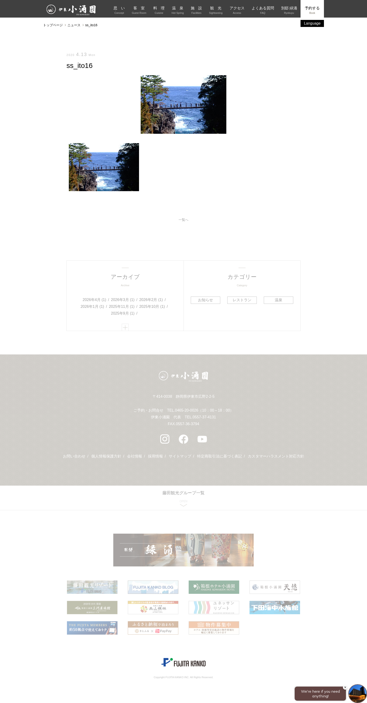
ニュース (74, 25)
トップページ (53, 25)
